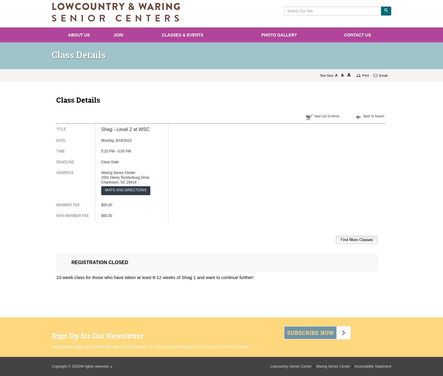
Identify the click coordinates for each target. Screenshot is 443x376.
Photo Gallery (279, 35)
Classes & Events (182, 35)
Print (365, 75)
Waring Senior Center (333, 366)
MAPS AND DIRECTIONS (125, 190)
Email (383, 75)
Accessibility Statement (373, 366)
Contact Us (357, 35)
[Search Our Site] (332, 11)
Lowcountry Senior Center (291, 366)
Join (118, 35)
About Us (79, 35)
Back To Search (374, 116)
